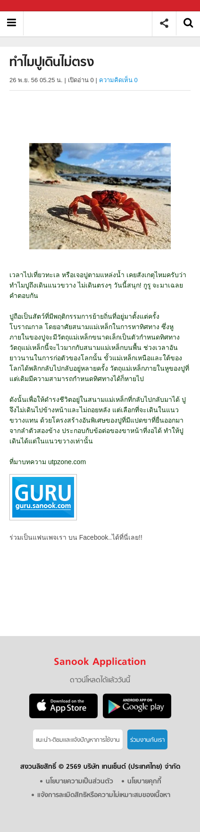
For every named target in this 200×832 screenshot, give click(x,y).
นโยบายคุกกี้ (144, 781)
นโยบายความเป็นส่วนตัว (79, 781)
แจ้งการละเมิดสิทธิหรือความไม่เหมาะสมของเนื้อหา (103, 795)
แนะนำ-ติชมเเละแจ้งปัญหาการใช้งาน (78, 740)
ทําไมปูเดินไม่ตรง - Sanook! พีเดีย (91, 23)
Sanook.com (28, 6)
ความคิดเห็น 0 (118, 80)
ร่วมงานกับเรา (147, 740)
